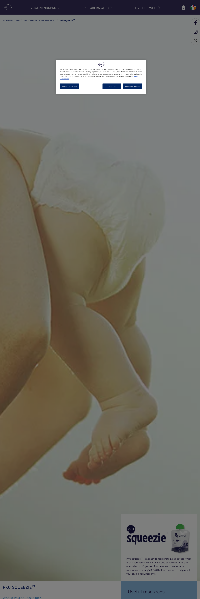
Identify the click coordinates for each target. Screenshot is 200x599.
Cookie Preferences (69, 86)
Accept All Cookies (132, 86)
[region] (101, 77)
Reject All (112, 86)
